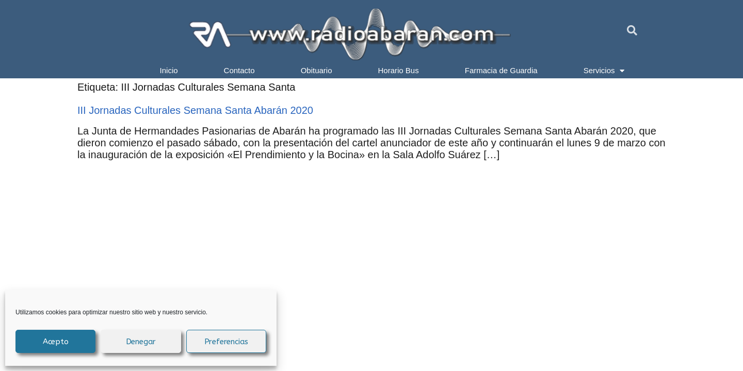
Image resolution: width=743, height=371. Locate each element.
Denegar (141, 341)
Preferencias (226, 341)
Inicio (169, 70)
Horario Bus (398, 70)
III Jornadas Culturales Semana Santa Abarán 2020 (195, 110)
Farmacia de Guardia (501, 70)
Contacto (239, 70)
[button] (632, 30)
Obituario (316, 70)
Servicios (604, 70)
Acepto (56, 341)
